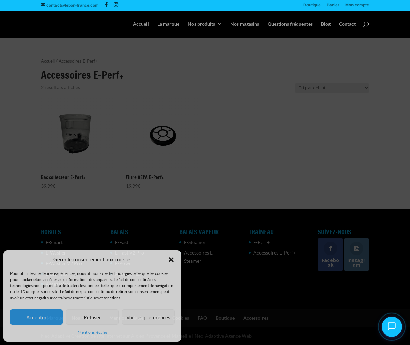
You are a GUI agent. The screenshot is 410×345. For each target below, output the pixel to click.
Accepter (36, 317)
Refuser (92, 317)
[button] (171, 259)
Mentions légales (92, 332)
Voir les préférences (148, 317)
